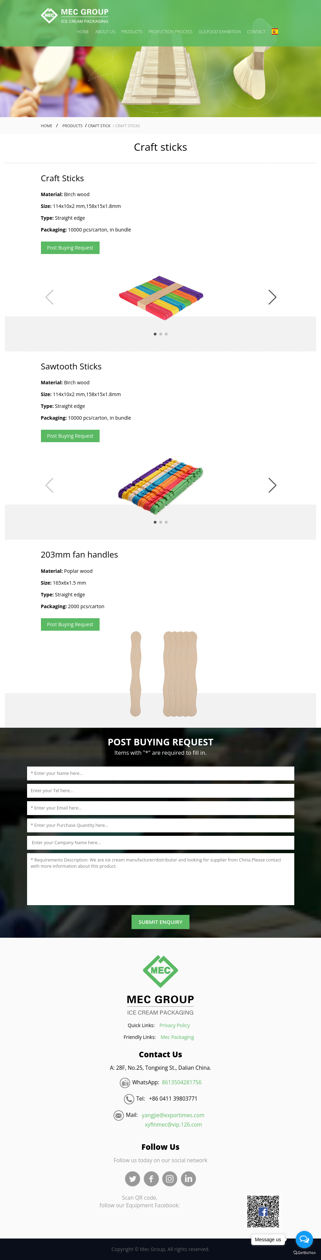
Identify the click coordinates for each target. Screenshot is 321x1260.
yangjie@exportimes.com (173, 1115)
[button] (272, 297)
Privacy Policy (175, 1025)
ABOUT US (105, 32)
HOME (83, 32)
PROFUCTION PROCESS (170, 32)
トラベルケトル (120, 1139)
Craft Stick (98, 125)
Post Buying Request (70, 247)
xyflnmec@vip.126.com (173, 1124)
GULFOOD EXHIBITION (219, 32)
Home (46, 125)
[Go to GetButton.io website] (304, 1253)
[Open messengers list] (304, 1239)
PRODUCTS (132, 32)
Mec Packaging (177, 1037)
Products (71, 125)
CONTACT (256, 32)
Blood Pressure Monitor (69, 1139)
